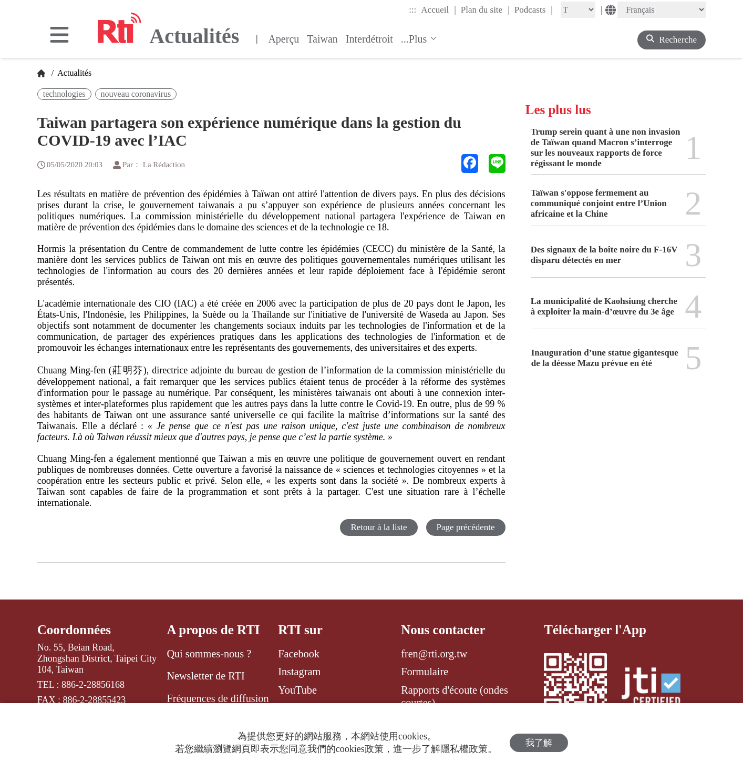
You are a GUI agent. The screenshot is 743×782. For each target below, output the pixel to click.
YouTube (297, 690)
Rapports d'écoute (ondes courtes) (454, 696)
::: (412, 10)
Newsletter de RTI (205, 676)
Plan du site (485, 9)
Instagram (299, 671)
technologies (64, 93)
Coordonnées (74, 630)
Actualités (73, 72)
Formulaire (424, 671)
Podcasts (533, 9)
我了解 (538, 743)
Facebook (298, 653)
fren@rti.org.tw (434, 653)
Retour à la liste (378, 527)
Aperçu (283, 39)
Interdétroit (369, 39)
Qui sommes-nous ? (209, 653)
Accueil (438, 9)
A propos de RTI (213, 630)
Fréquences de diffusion (218, 698)
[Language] (661, 10)
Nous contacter (443, 630)
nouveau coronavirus (136, 93)
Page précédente (466, 527)
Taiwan (322, 39)
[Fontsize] (578, 10)
